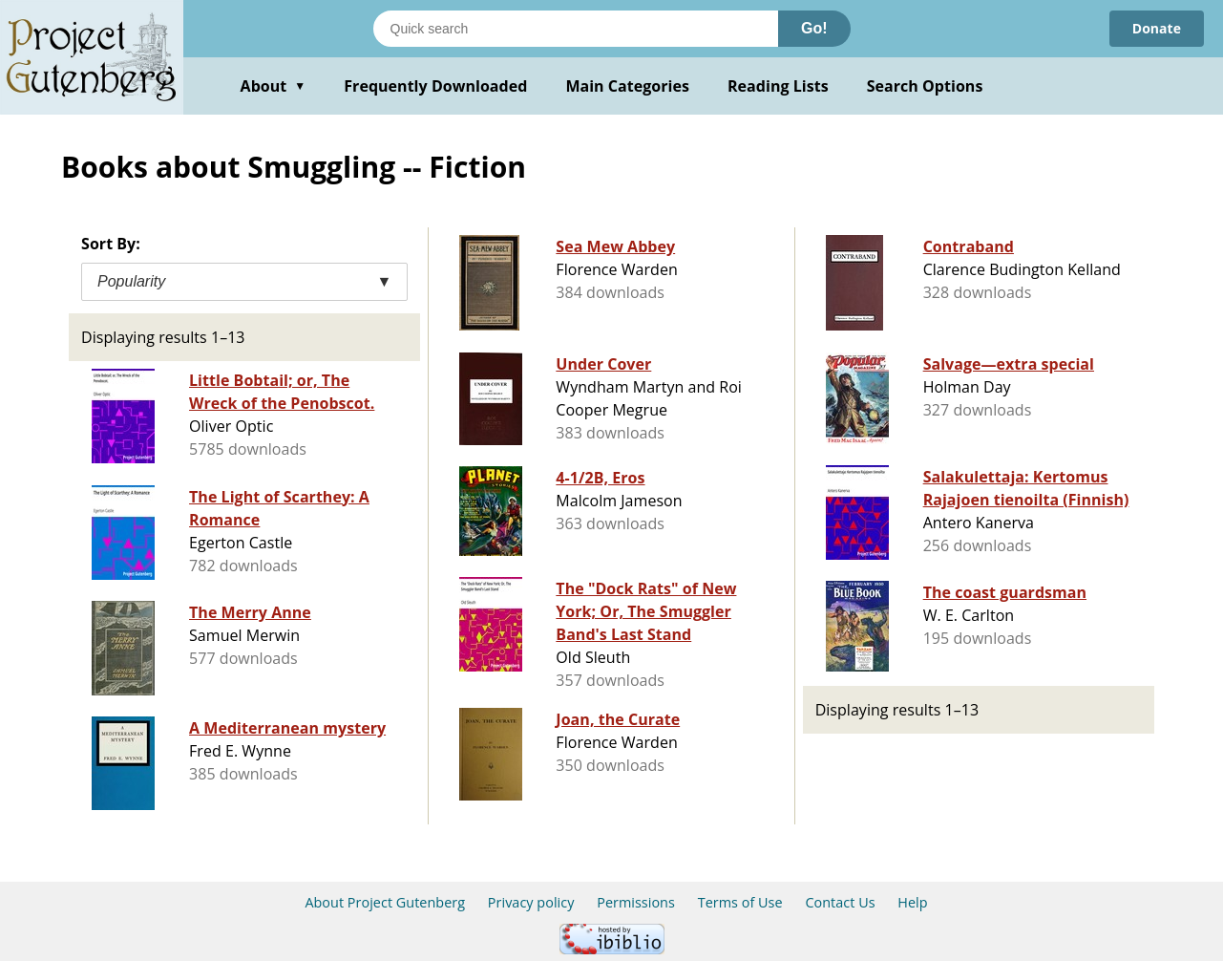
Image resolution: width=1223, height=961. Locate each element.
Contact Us (840, 902)
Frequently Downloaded (435, 85)
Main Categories (627, 85)
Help (912, 902)
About (273, 86)
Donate (1156, 28)
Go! (814, 28)
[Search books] (575, 29)
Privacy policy (531, 902)
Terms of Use (740, 902)
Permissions (636, 902)
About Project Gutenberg (385, 902)
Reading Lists (778, 85)
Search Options (925, 85)
